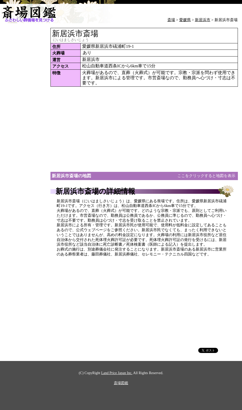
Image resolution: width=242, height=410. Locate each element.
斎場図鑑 (121, 383)
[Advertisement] (20, 105)
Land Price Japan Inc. (116, 373)
